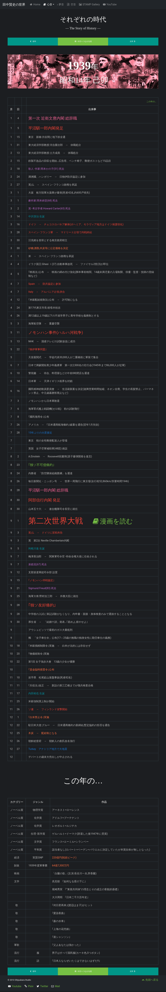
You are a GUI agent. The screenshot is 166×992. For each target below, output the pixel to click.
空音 (71, 4)
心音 (47, 4)
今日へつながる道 (83, 41)
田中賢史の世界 (14, 4)
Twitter (44, 987)
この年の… (150, 101)
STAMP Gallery (89, 4)
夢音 (60, 4)
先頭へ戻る (149, 980)
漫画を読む (117, 521)
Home (35, 4)
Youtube (16, 987)
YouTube (109, 4)
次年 (133, 41)
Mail (57, 987)
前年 (32, 41)
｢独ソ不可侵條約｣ (44, 465)
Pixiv (31, 987)
